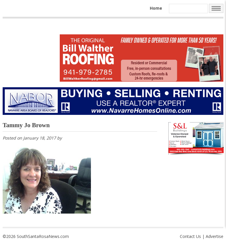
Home (156, 8)
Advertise (214, 236)
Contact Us (190, 236)
